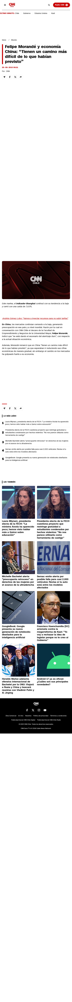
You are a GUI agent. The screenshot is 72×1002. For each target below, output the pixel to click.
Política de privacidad (40, 716)
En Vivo (20, 716)
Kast (53, 13)
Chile (17, 13)
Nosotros (28, 716)
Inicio (4, 40)
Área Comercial (11, 716)
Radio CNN (61, 5)
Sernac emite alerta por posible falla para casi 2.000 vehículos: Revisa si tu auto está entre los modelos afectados (35, 450)
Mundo (14, 40)
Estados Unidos (41, 13)
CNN (8, 71)
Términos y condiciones (58, 716)
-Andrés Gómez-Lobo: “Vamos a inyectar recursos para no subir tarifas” (35, 318)
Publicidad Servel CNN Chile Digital (23, 720)
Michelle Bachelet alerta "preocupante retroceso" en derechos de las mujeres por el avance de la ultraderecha (36, 442)
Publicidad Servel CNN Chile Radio (49, 720)
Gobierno (27, 13)
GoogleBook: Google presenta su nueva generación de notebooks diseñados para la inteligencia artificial (36, 458)
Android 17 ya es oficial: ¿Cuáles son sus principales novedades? (52, 681)
